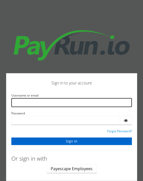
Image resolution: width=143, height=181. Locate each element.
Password (18, 113)
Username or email (25, 95)
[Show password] (126, 120)
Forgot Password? (119, 131)
